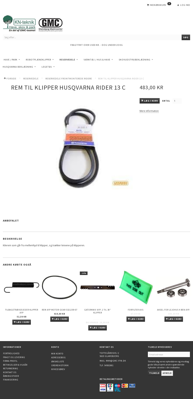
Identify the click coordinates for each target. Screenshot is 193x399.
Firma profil (10, 361)
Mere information (149, 111)
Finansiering (10, 379)
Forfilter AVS (135, 309)
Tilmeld (154, 373)
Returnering (10, 368)
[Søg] (186, 37)
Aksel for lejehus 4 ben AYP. (173, 309)
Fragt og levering (14, 357)
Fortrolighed (11, 353)
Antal (166, 100)
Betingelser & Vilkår (15, 364)
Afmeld (167, 373)
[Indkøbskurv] (159, 5)
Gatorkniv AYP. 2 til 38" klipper (97, 311)
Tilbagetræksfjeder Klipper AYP (21, 311)
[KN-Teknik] (37, 22)
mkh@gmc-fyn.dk (116, 360)
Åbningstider (11, 376)
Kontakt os (9, 372)
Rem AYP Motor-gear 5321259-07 (59, 309)
